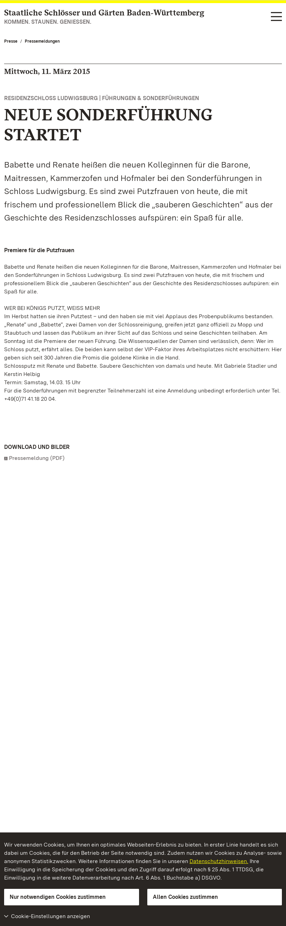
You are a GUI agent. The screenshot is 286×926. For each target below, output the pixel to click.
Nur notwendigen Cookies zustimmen (58, 897)
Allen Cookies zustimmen (185, 897)
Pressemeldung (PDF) (37, 458)
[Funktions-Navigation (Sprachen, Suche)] (276, 17)
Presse (11, 41)
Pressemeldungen (42, 41)
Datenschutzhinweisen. (219, 861)
